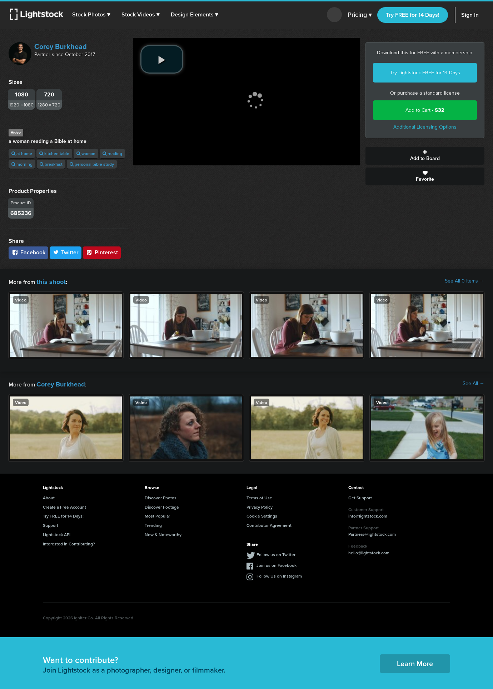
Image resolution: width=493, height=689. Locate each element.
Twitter (66, 252)
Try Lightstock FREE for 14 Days (425, 72)
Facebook (28, 252)
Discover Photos (160, 496)
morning (22, 164)
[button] (92, 14)
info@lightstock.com (367, 514)
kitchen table (54, 153)
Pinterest (102, 252)
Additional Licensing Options (425, 127)
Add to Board (425, 156)
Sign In (470, 15)
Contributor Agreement (269, 523)
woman (85, 153)
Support (50, 523)
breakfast (51, 164)
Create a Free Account (64, 505)
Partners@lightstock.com (372, 532)
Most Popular (157, 514)
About (49, 496)
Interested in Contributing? (69, 542)
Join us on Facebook (277, 563)
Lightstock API (56, 532)
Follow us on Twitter (276, 552)
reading (112, 153)
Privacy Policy (259, 505)
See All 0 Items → (464, 281)
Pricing (360, 15)
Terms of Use (259, 496)
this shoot (48, 281)
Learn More (415, 661)
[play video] (161, 59)
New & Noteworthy (163, 532)
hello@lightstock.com (368, 551)
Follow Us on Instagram (279, 574)
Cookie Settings (261, 514)
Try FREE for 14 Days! (412, 15)
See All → (473, 382)
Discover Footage (162, 505)
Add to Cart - (424, 110)
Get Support (360, 496)
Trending (153, 523)
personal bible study (92, 164)
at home (21, 153)
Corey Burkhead (60, 46)
